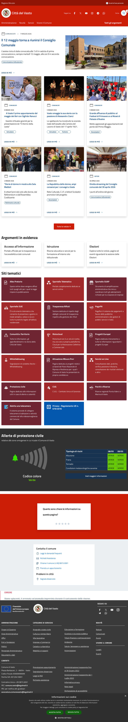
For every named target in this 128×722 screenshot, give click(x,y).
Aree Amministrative (9, 633)
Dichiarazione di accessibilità (75, 690)
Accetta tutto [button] (55, 712)
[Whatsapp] (103, 13)
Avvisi (98, 638)
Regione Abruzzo (8, 3)
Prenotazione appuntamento (44, 667)
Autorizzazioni (70, 650)
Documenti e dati (8, 654)
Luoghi (98, 649)
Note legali (68, 686)
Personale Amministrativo (11, 650)
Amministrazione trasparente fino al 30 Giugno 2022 (77, 669)
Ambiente (68, 642)
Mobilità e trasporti (40, 650)
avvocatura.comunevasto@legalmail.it (17, 692)
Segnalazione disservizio (42, 671)
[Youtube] (85, 13)
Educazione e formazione (74, 629)
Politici (4, 646)
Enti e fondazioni (8, 642)
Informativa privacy (72, 682)
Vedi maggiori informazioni (96, 476)
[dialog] (64, 707)
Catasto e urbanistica (41, 646)
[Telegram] (97, 13)
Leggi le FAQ (38, 675)
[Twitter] (79, 13)
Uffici (3, 638)
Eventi (98, 653)
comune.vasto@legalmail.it (16, 685)
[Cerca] (124, 13)
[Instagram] (91, 13)
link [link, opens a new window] (86, 707)
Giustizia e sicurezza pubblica (76, 633)
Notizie (94, 176)
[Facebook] (73, 13)
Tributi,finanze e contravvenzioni (77, 637)
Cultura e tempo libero (42, 633)
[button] (64, 717)
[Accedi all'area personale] (115, 3)
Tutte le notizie (64, 226)
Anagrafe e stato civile (42, 629)
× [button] (125, 696)
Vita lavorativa (39, 638)
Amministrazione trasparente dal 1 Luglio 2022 (78, 676)
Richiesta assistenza (41, 680)
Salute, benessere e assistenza (76, 646)
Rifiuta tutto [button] (73, 712)
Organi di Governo (8, 629)
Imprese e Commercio (41, 642)
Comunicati (11, 33)
